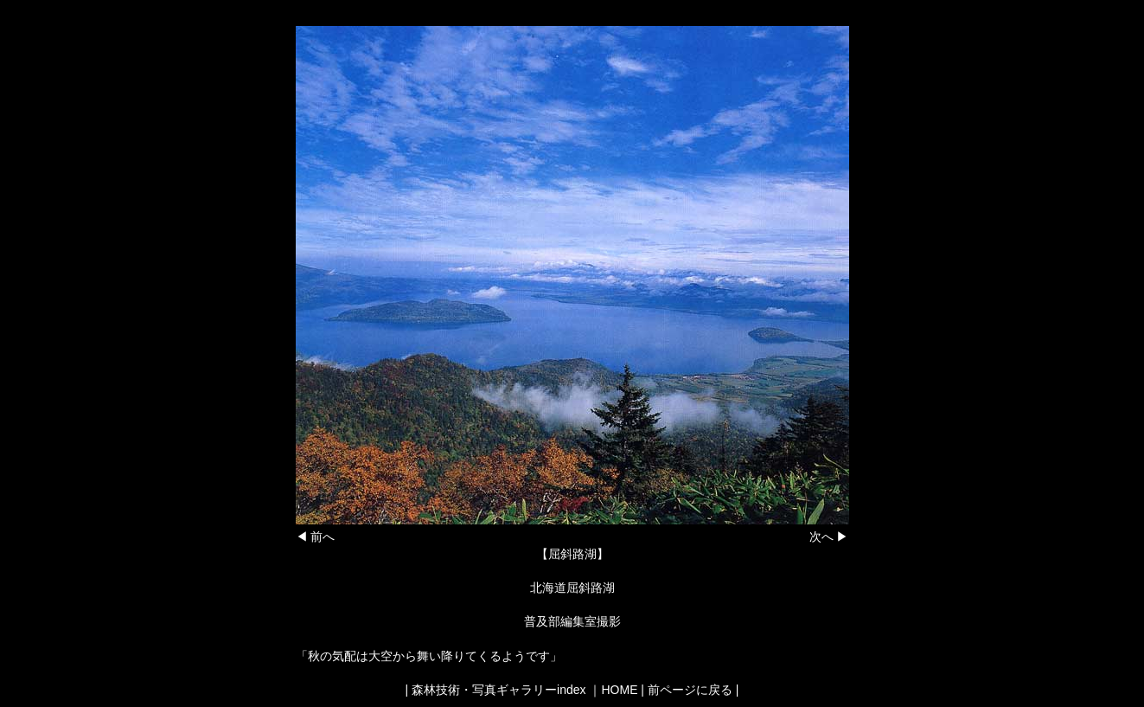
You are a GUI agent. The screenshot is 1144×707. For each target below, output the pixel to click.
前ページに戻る (690, 690)
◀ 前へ (316, 536)
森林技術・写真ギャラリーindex (498, 690)
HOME (619, 690)
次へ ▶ (829, 536)
